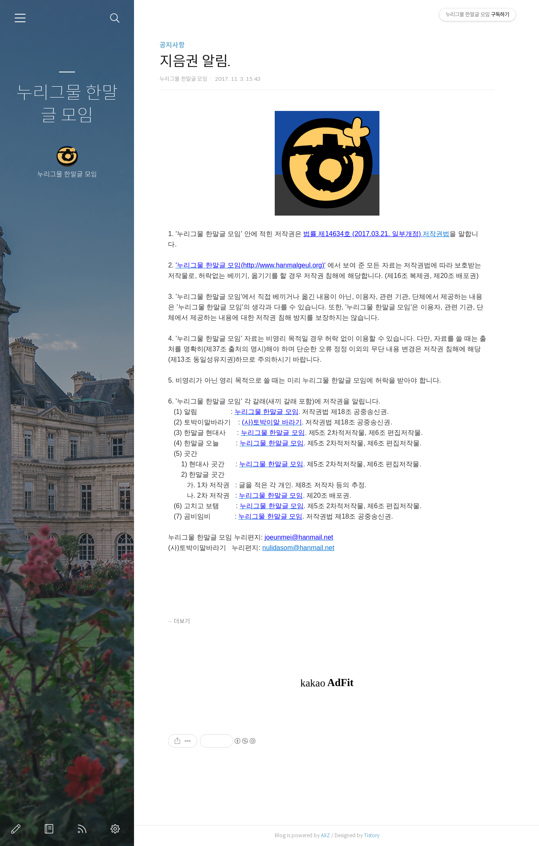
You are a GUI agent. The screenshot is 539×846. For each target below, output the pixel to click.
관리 (117, 828)
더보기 (186, 621)
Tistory (376, 835)
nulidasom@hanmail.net (302, 547)
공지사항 (176, 45)
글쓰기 (18, 828)
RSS (84, 828)
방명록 (51, 828)
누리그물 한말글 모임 (67, 104)
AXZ (330, 835)
